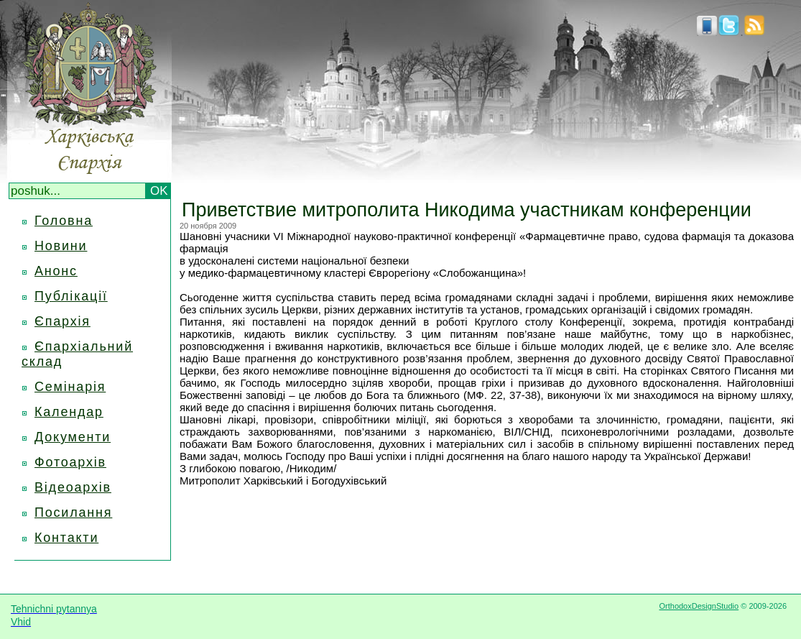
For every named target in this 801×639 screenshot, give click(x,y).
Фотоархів (70, 462)
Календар (68, 412)
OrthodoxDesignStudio (699, 606)
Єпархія (62, 321)
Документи (72, 437)
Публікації (71, 296)
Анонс (56, 271)
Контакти (66, 537)
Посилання (73, 512)
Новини (60, 246)
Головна (63, 220)
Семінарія (70, 387)
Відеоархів (72, 487)
